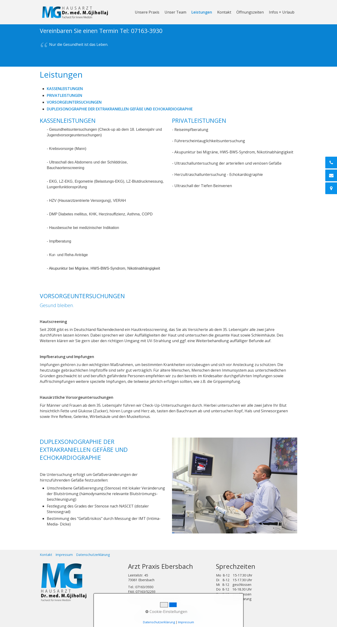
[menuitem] (147, 12)
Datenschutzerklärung (93, 554)
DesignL (195, 617)
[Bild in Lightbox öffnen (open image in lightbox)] (234, 485)
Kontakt (224, 12)
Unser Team (175, 12)
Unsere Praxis (147, 12)
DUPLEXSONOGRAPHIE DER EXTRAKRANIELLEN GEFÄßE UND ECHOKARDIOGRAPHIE (120, 109)
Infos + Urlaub (281, 12)
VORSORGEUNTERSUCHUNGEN (74, 102)
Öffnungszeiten (250, 12)
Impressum (64, 554)
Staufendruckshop (170, 617)
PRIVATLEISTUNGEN (64, 95)
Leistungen (201, 12)
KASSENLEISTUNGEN (65, 88)
